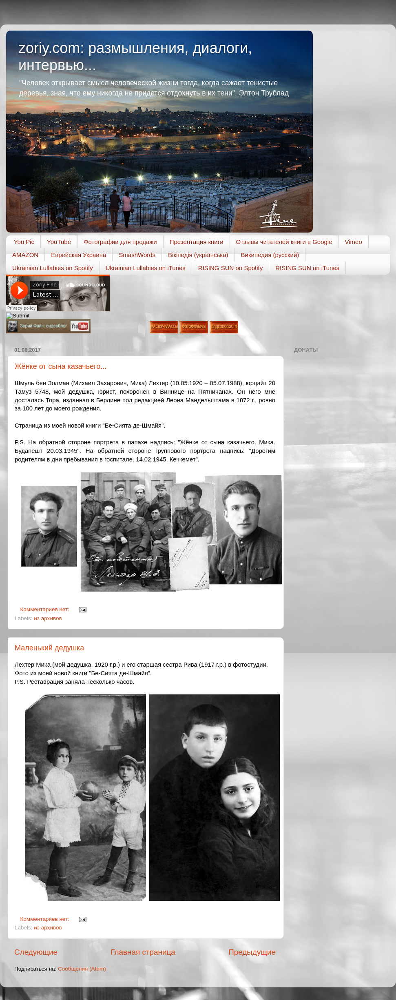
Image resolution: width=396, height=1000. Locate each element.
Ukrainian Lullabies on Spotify (52, 267)
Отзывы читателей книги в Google (284, 241)
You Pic (24, 241)
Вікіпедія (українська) (198, 254)
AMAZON (25, 254)
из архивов (48, 618)
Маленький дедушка (49, 648)
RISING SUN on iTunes (307, 267)
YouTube (59, 241)
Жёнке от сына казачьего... (60, 366)
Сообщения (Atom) (82, 969)
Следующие (36, 952)
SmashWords (137, 254)
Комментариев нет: (45, 609)
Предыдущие (252, 952)
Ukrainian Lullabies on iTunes (146, 267)
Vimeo (353, 241)
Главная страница (143, 952)
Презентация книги (196, 241)
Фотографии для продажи (120, 241)
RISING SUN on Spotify (230, 267)
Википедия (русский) (270, 254)
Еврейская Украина (78, 254)
